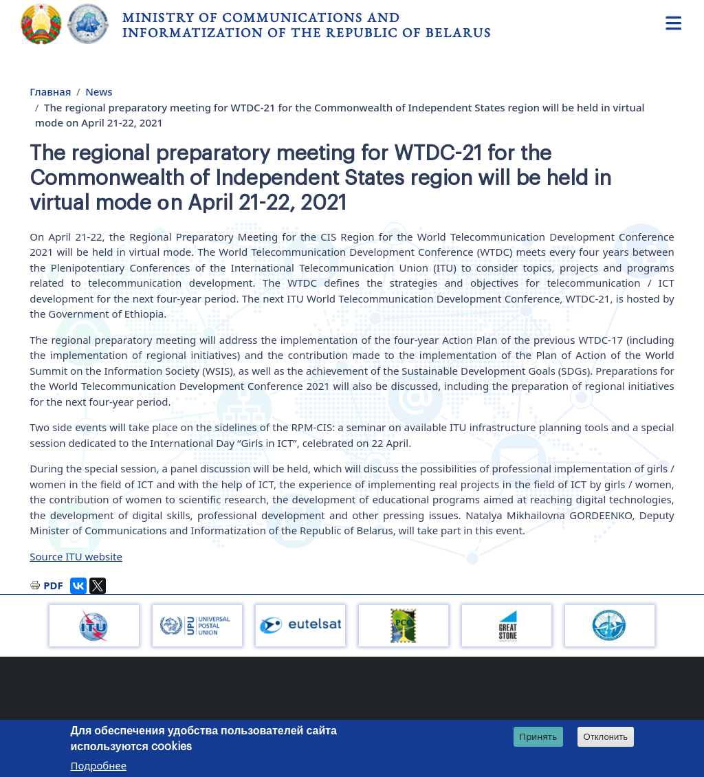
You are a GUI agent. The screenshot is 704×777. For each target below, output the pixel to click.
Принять (539, 736)
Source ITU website (76, 556)
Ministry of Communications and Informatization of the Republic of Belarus (307, 25)
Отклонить (606, 737)
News (98, 91)
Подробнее (98, 765)
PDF (53, 585)
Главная (50, 91)
